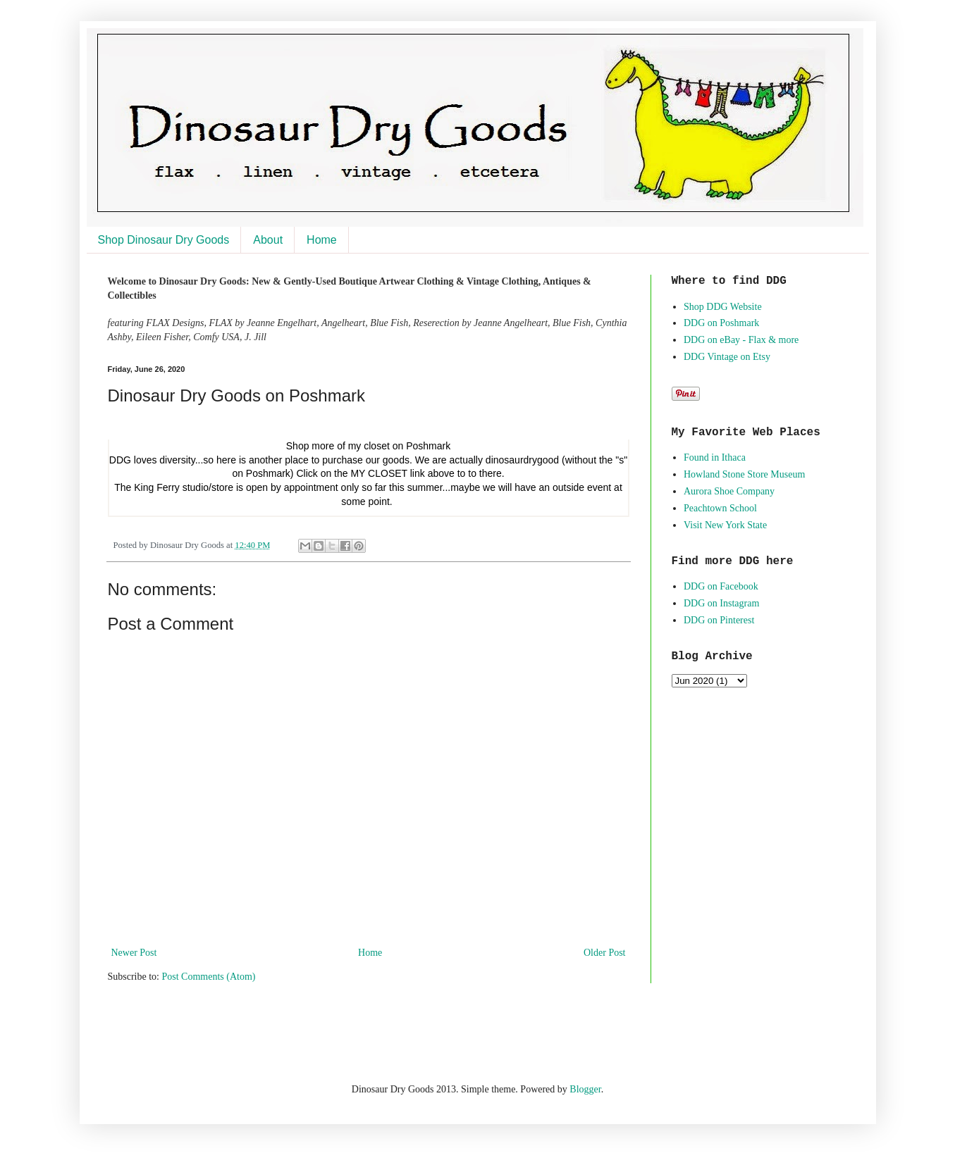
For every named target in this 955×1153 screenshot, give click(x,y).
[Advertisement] (273, 1031)
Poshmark (428, 445)
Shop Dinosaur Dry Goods (164, 240)
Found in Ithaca (715, 457)
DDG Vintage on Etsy (727, 356)
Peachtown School (720, 508)
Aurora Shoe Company (729, 491)
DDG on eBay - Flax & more (741, 340)
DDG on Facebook (721, 586)
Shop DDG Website (723, 306)
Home (322, 240)
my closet (369, 445)
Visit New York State (725, 525)
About (268, 240)
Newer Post (134, 952)
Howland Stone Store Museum (744, 474)
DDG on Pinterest (719, 620)
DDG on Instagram (721, 603)
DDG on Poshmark (721, 323)
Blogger (584, 1089)
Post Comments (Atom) (209, 976)
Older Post (605, 952)
